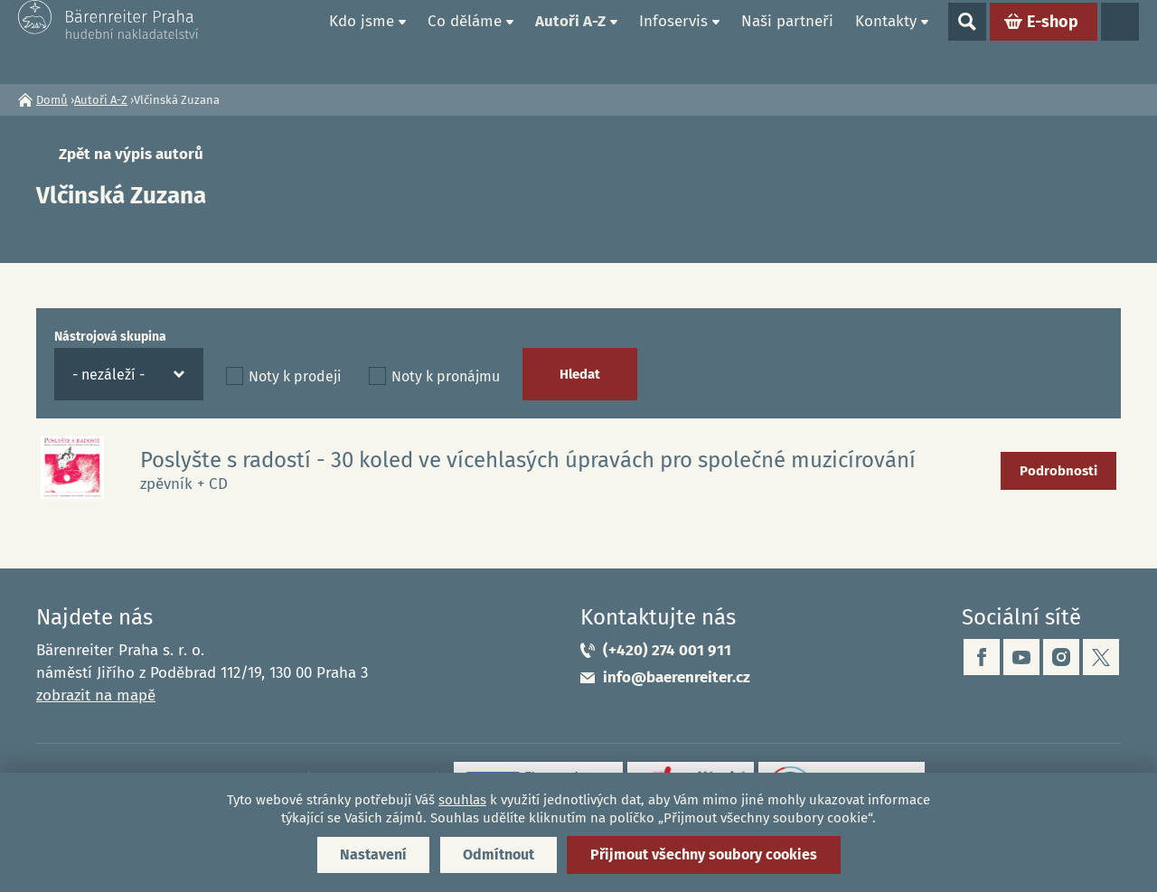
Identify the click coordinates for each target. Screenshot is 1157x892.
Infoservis (673, 41)
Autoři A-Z (570, 41)
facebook (982, 657)
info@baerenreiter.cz (676, 677)
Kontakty (886, 41)
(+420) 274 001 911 (667, 650)
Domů (297, 41)
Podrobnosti (1058, 471)
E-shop (1052, 42)
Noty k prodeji (295, 376)
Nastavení (373, 854)
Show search (967, 42)
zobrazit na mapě (95, 695)
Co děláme (465, 41)
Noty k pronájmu (445, 376)
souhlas (462, 800)
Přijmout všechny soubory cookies (703, 854)
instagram (1061, 657)
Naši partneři (787, 41)
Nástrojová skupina (110, 336)
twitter (1101, 657)
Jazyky (1120, 42)
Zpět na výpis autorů (131, 154)
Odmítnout (498, 854)
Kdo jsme (361, 41)
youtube (1021, 657)
